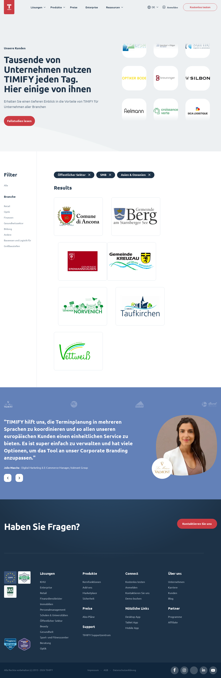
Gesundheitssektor (13, 223)
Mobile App (132, 627)
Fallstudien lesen (19, 121)
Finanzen (8, 217)
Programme (175, 616)
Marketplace (90, 593)
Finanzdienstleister (51, 598)
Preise (73, 7)
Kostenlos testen (200, 7)
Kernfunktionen (92, 581)
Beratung (45, 642)
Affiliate (173, 622)
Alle (6, 185)
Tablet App (131, 622)
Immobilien (46, 604)
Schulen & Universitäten (54, 615)
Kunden (172, 593)
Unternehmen (176, 581)
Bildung (8, 229)
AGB (106, 670)
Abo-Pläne (89, 616)
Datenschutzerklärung (124, 670)
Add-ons (87, 587)
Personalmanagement (52, 609)
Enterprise (92, 7)
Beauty (44, 626)
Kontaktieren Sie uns (197, 523)
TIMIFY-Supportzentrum (97, 635)
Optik (7, 212)
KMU (43, 581)
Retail (7, 206)
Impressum (93, 670)
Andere (7, 234)
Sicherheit (88, 598)
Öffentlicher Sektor (51, 620)
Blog (170, 598)
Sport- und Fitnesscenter (54, 637)
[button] (7, 478)
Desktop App (132, 616)
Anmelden (131, 587)
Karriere (173, 587)
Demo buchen (133, 598)
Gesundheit (46, 631)
